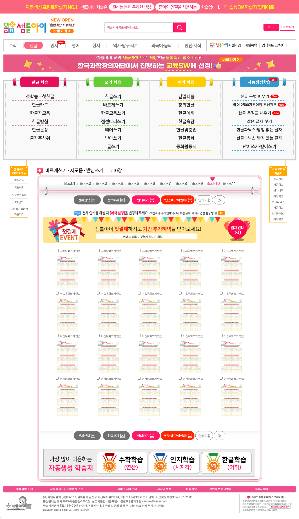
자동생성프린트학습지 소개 (66, 489)
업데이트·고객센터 (274, 45)
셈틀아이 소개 (24, 489)
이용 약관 (191, 489)
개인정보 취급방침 (220, 489)
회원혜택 (251, 45)
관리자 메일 (261, 489)
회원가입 (225, 45)
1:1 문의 (19, 202)
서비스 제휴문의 (127, 489)
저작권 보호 (164, 489)
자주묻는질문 (19, 194)
